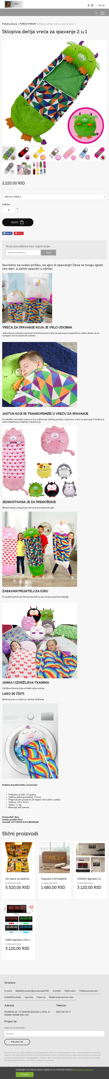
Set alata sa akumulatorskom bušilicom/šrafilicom (18, 878)
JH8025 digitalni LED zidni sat (90, 878)
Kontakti (57, 991)
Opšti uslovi (70, 991)
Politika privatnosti (88, 991)
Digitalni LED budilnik (54, 878)
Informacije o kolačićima (83, 1070)
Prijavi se (41, 997)
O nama (8, 991)
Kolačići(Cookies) (12, 997)
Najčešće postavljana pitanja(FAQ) (32, 991)
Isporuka (29, 997)
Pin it (18, 233)
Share (7, 233)
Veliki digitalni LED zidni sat (18, 939)
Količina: (6, 204)
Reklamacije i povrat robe (61, 997)
